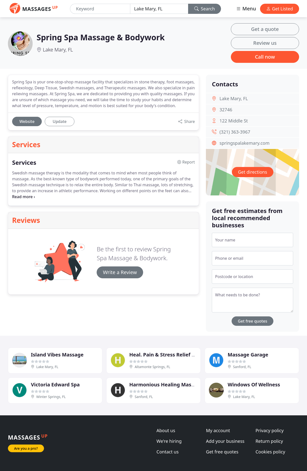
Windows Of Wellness (254, 384)
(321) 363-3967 (234, 132)
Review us (265, 43)
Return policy (269, 441)
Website (26, 121)
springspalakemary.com (244, 143)
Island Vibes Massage (57, 354)
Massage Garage (248, 354)
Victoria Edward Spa (55, 384)
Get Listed (279, 9)
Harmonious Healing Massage (166, 384)
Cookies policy (270, 452)
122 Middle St (233, 121)
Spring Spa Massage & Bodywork (101, 37)
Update (59, 121)
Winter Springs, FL (51, 396)
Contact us (167, 452)
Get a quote (265, 29)
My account (218, 430)
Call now (265, 56)
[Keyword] (100, 9)
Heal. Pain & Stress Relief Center (168, 354)
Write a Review (120, 272)
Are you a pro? (26, 448)
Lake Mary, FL (58, 49)
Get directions (252, 172)
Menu (246, 8)
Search (204, 9)
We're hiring (169, 441)
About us (165, 430)
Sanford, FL (242, 366)
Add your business (225, 441)
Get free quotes (252, 321)
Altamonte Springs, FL (152, 366)
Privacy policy (270, 430)
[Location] (159, 9)
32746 (225, 110)
